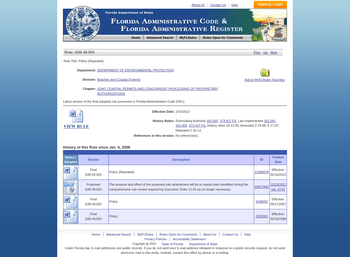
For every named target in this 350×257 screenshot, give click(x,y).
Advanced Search (119, 234)
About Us (198, 5)
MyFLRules (145, 234)
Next (273, 52)
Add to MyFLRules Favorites (265, 78)
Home (82, 22)
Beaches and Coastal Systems (118, 79)
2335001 (261, 216)
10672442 (262, 186)
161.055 (212, 121)
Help (235, 5)
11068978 (262, 172)
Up (265, 52)
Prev (257, 52)
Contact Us (218, 5)
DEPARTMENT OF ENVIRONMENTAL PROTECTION (135, 70)
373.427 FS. (228, 121)
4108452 (261, 201)
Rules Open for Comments (178, 234)
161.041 (269, 121)
